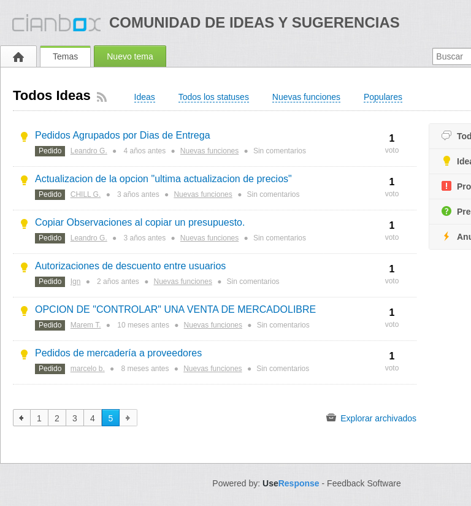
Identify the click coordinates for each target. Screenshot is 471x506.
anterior (22, 417)
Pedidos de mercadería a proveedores (118, 353)
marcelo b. (88, 368)
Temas (65, 56)
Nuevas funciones (209, 151)
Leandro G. (89, 151)
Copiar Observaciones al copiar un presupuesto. (140, 222)
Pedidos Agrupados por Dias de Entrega (122, 135)
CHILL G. (86, 194)
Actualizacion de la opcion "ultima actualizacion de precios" (163, 179)
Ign (76, 281)
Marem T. (86, 325)
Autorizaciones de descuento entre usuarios (130, 266)
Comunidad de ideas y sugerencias (254, 22)
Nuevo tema (130, 56)
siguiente (128, 417)
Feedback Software (364, 483)
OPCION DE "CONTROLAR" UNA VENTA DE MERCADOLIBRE (175, 309)
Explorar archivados (371, 417)
